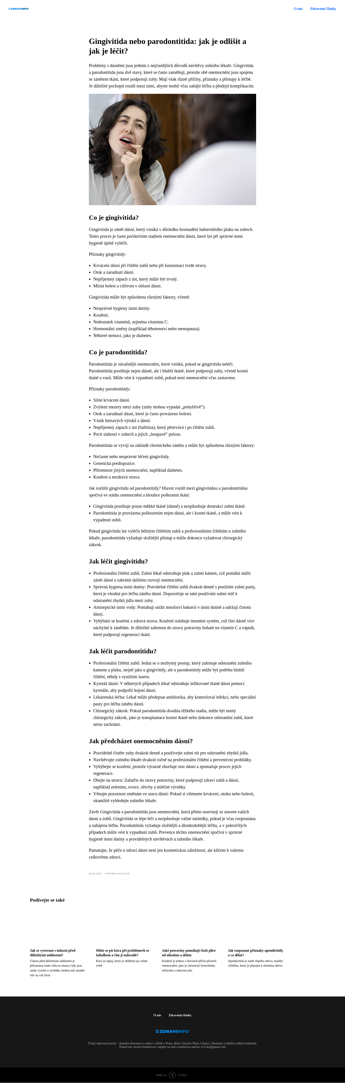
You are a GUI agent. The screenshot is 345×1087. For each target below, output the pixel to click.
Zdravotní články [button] (323, 9)
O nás (298, 9)
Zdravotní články (180, 1019)
